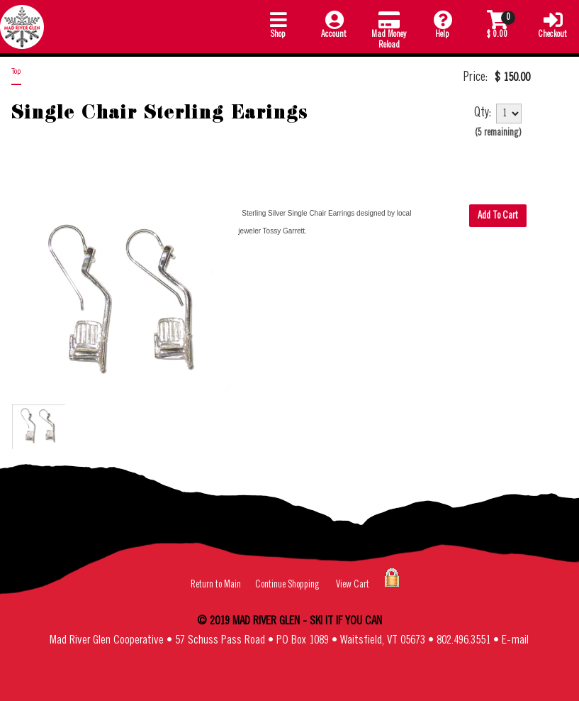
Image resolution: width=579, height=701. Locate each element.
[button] (278, 26)
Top (16, 71)
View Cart (352, 584)
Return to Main (216, 584)
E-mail (515, 640)
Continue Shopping (287, 584)
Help (442, 24)
